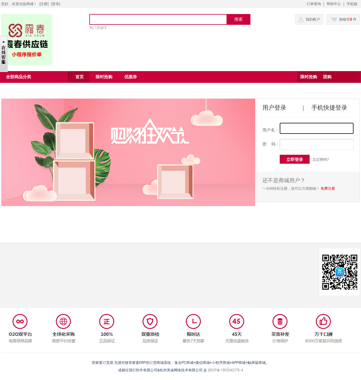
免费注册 (328, 188)
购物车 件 (344, 19)
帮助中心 (334, 4)
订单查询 (314, 4)
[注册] (44, 4)
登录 (55, 4)
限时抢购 (308, 77)
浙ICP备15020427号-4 (225, 370)
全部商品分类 (18, 77)
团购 (327, 77)
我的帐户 (313, 19)
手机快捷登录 (329, 107)
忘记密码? (321, 159)
